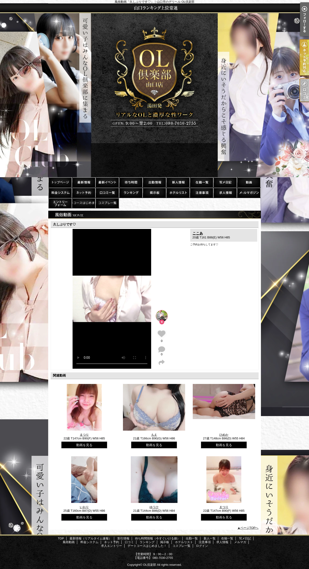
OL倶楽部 (149, 564)
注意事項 (201, 193)
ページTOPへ (249, 527)
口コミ (107, 193)
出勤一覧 (154, 182)
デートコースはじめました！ (83, 203)
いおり (84, 507)
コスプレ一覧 (107, 203)
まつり (84, 434)
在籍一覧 (201, 182)
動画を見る (84, 445)
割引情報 (107, 182)
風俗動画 (248, 182)
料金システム (60, 193)
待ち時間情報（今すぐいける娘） (130, 182)
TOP (60, 182)
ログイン (202, 546)
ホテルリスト (178, 193)
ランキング (130, 193)
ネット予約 (83, 193)
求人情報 (225, 193)
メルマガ (248, 193)
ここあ (198, 233)
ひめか (223, 434)
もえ (154, 434)
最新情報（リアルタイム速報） (83, 182)
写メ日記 (225, 182)
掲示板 (154, 193)
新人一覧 (178, 182)
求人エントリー (60, 203)
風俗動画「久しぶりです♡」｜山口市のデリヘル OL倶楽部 (154, 90)
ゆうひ (154, 507)
